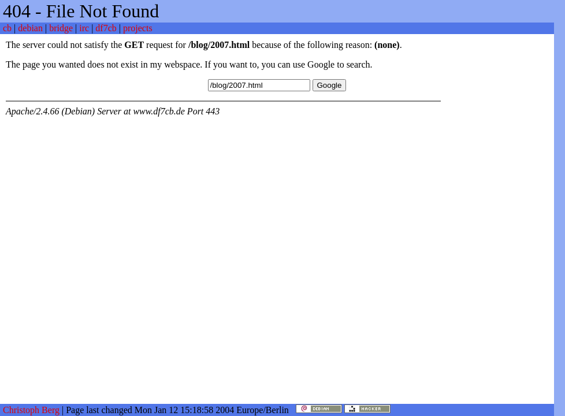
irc (84, 28)
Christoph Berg (31, 410)
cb (7, 28)
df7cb (105, 28)
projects (138, 28)
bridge (61, 28)
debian (30, 28)
